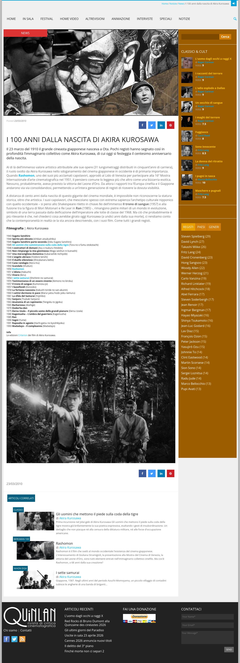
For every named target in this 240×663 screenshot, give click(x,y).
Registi (188, 227)
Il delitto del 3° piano (79, 646)
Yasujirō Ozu (190, 347)
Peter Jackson (190, 341)
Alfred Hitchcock (192, 289)
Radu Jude (188, 378)
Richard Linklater (193, 284)
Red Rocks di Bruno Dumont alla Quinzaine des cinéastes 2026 (87, 623)
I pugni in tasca (205, 176)
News (181, 3)
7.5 (204, 124)
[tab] (188, 227)
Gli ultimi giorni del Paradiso (84, 630)
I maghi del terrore (207, 117)
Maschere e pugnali (208, 190)
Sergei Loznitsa (191, 373)
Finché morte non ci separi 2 (84, 651)
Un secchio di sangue (209, 102)
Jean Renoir (189, 305)
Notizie (173, 3)
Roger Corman (206, 62)
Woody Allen (190, 268)
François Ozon (191, 336)
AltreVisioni (95, 19)
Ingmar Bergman (193, 310)
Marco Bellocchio (207, 179)
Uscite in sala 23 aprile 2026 (84, 635)
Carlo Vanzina (190, 278)
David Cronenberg (194, 257)
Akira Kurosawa (70, 518)
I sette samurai (48, 572)
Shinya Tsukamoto (194, 320)
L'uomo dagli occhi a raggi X (213, 58)
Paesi (202, 227)
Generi (214, 227)
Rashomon (45, 543)
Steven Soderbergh (194, 299)
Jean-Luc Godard (192, 326)
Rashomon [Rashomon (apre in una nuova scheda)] (26, 175)
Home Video (69, 19)
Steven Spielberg (193, 236)
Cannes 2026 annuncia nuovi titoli (88, 641)
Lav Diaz (187, 331)
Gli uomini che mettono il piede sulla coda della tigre (77, 514)
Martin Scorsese (192, 363)
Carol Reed (204, 135)
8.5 (204, 153)
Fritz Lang (203, 150)
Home (165, 3)
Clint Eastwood (191, 357)
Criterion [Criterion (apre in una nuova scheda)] (22, 335)
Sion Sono (188, 368)
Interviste (145, 19)
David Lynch (189, 242)
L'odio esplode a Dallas (210, 88)
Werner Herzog (191, 273)
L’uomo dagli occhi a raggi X (84, 616)
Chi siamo (10, 630)
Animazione (121, 19)
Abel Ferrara (190, 294)
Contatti (26, 630)
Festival (46, 19)
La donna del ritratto (209, 161)
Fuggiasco (201, 132)
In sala (28, 19)
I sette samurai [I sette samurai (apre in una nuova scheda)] (20, 278)
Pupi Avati (188, 389)
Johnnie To (188, 352)
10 (203, 182)
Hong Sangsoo (191, 263)
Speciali (166, 19)
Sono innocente (205, 146)
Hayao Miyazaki (192, 315)
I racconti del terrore (209, 73)
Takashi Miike (190, 247)
